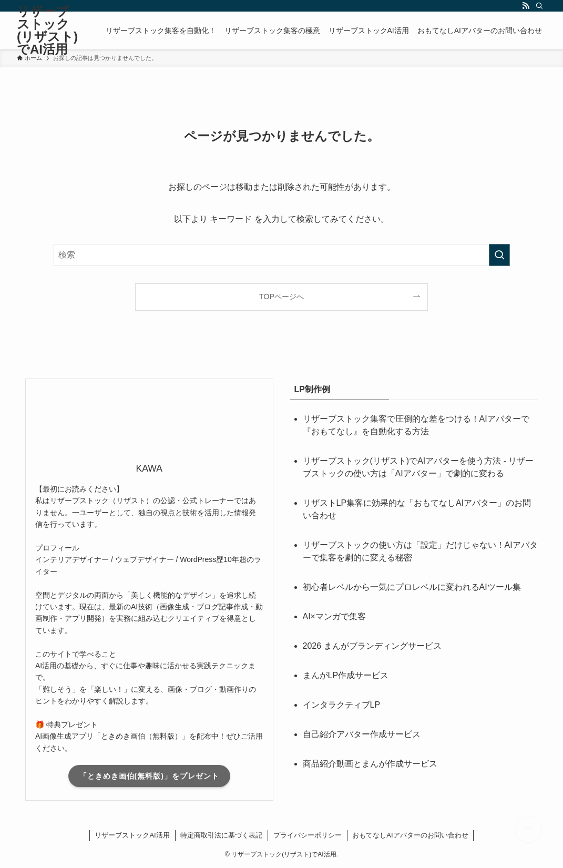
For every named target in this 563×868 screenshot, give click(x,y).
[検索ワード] (282, 255)
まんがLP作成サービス (346, 675)
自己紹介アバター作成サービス (362, 734)
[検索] (539, 6)
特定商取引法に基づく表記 (221, 835)
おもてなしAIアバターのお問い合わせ (410, 835)
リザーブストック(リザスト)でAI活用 (47, 30)
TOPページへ (281, 296)
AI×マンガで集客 (334, 616)
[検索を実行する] (499, 255)
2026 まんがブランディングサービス (372, 645)
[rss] (526, 6)
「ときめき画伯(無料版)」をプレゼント (149, 776)
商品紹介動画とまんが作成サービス (370, 763)
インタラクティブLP (342, 704)
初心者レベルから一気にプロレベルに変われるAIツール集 (412, 587)
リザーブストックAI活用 (132, 835)
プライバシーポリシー (307, 835)
